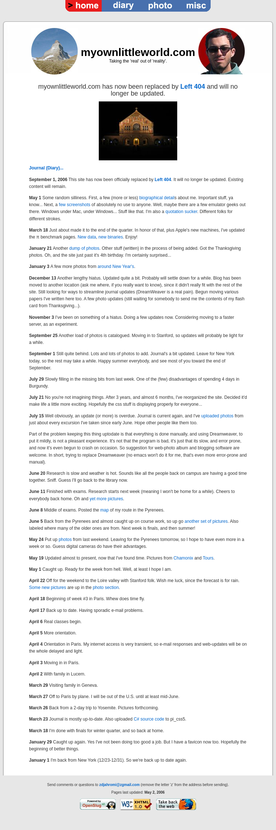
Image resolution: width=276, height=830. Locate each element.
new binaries (110, 237)
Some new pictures (47, 587)
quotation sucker (181, 211)
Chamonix (183, 558)
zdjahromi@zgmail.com (119, 785)
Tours (208, 558)
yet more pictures (106, 498)
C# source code (149, 719)
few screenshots (74, 204)
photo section (105, 587)
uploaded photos (217, 415)
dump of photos (84, 248)
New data (87, 237)
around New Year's (116, 266)
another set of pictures (206, 521)
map (104, 510)
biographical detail (156, 197)
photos (65, 539)
